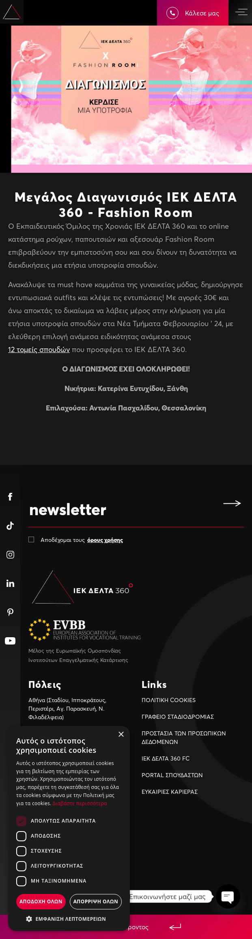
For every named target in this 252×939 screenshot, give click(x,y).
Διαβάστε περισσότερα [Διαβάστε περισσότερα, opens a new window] (80, 803)
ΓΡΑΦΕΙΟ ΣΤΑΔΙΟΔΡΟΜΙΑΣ (178, 716)
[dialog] (69, 828)
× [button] (121, 735)
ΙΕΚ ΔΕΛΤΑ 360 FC (166, 758)
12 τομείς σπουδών (39, 349)
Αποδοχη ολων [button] (40, 901)
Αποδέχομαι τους (82, 539)
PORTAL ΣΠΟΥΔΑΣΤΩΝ (172, 774)
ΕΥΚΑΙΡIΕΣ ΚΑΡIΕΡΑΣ (170, 791)
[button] (69, 919)
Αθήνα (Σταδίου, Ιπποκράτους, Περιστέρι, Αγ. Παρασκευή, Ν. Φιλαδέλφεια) (67, 708)
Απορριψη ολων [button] (95, 901)
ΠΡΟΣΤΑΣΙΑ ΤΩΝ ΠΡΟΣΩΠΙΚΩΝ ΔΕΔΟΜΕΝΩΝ (184, 737)
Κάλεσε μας (192, 13)
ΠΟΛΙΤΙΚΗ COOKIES (169, 699)
